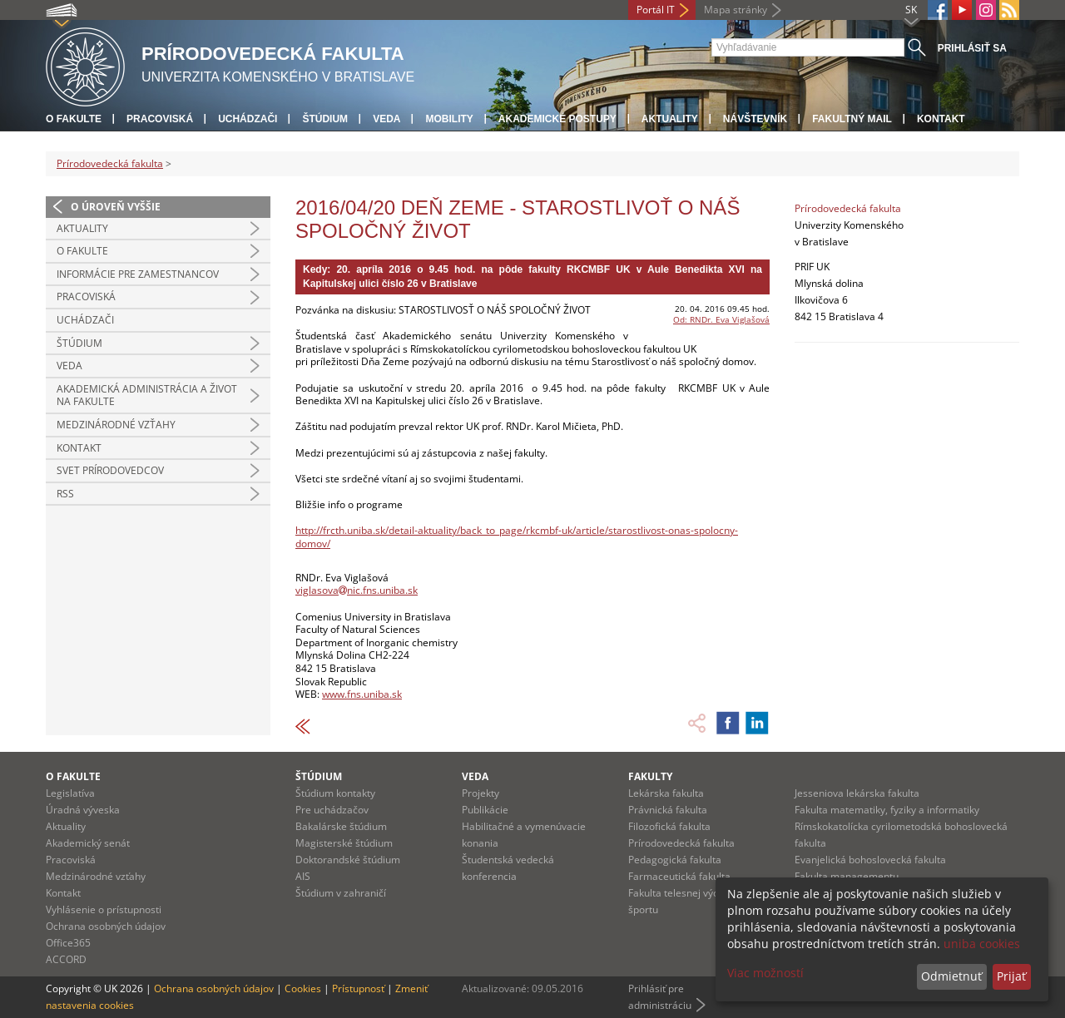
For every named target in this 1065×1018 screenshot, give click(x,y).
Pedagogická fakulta (674, 859)
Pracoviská (159, 119)
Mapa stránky (735, 9)
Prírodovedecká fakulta (110, 163)
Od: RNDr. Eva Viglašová (721, 319)
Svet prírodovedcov (110, 470)
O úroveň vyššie (116, 207)
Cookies (303, 988)
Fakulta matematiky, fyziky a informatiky (887, 810)
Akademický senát (88, 843)
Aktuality (669, 119)
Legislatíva (70, 793)
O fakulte (74, 119)
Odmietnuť (951, 976)
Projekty (480, 793)
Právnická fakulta (667, 810)
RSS (65, 494)
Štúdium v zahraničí (340, 893)
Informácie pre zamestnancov (138, 274)
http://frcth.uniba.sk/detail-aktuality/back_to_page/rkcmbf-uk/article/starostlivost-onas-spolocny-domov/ (516, 537)
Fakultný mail (852, 119)
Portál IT (656, 9)
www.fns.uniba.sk (362, 694)
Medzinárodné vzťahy (116, 425)
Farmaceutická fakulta (679, 876)
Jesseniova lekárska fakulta (857, 793)
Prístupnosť (358, 988)
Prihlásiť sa (972, 48)
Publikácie (485, 810)
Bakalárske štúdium (341, 826)
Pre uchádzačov (332, 810)
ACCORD (66, 959)
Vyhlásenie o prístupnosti (103, 909)
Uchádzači (247, 119)
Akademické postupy (557, 119)
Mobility (449, 119)
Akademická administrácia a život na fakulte (147, 395)
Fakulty (650, 776)
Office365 (68, 943)
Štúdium (325, 119)
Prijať (1011, 976)
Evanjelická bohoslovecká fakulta (870, 859)
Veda (386, 119)
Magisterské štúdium (344, 843)
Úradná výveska (83, 810)
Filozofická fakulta (669, 826)
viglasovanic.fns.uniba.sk (356, 590)
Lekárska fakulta (666, 793)
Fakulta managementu (847, 876)
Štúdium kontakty (335, 793)
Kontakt (941, 119)
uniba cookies (982, 943)
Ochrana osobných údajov (106, 926)
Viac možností (765, 973)
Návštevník (755, 119)
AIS (302, 876)
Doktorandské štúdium (347, 859)
